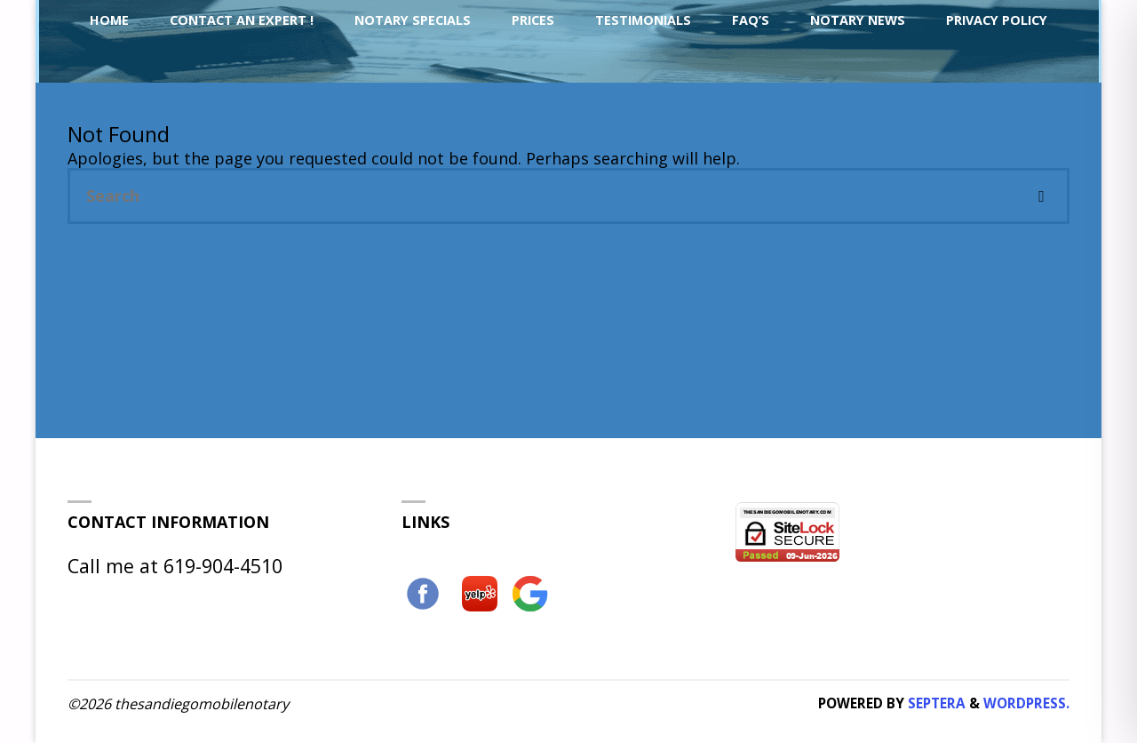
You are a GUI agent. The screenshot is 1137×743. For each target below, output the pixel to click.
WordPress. (1026, 703)
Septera (935, 703)
